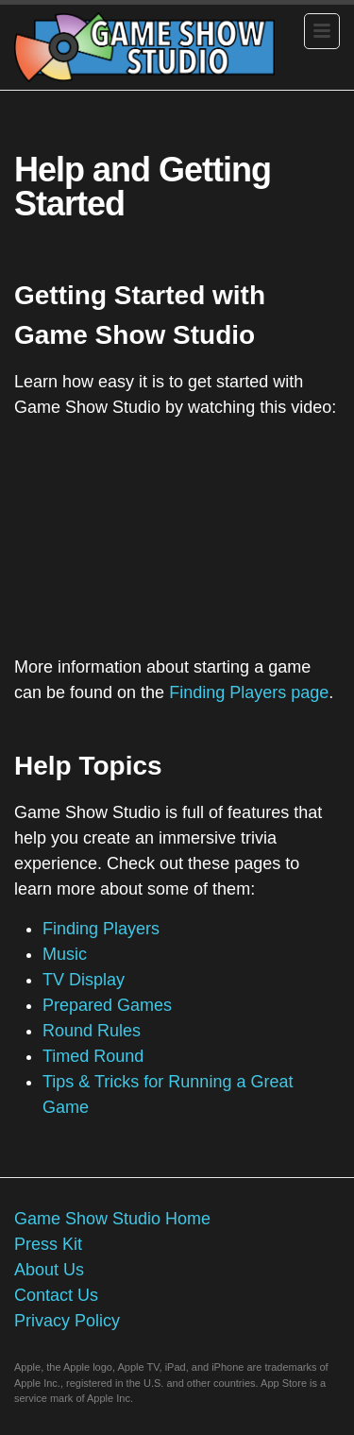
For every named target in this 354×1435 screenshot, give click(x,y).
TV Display (83, 979)
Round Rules (91, 1030)
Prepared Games (107, 1005)
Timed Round (92, 1056)
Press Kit (48, 1244)
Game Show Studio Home (112, 1218)
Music (64, 954)
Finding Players (101, 928)
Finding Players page (249, 692)
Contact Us (56, 1295)
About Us (49, 1269)
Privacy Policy (67, 1320)
